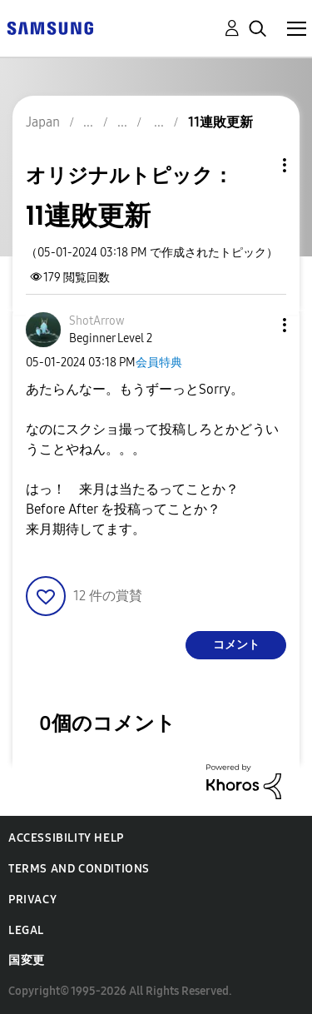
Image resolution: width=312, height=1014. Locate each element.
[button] (257, 325)
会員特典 (159, 362)
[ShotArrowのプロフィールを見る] (97, 321)
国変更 (26, 960)
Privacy (32, 899)
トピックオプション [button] (256, 165)
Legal (26, 930)
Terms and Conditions (79, 869)
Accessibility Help (66, 838)
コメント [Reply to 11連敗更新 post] (236, 645)
